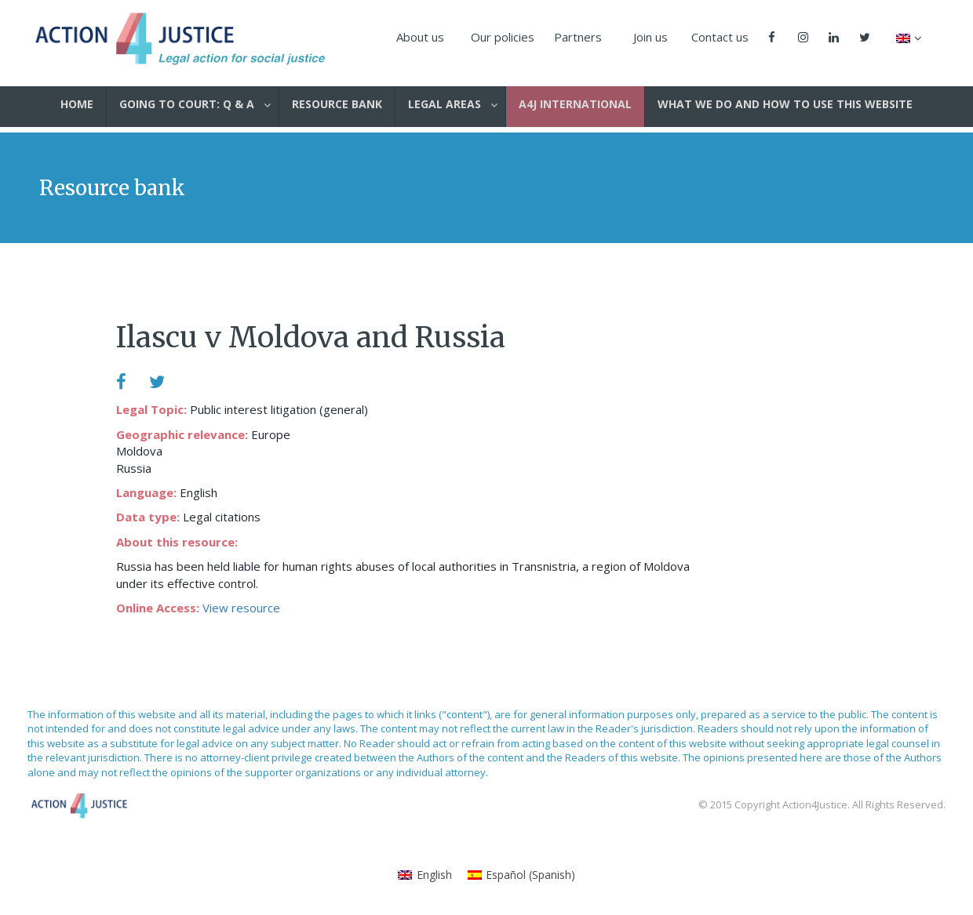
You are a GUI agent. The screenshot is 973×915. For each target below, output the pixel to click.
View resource (241, 607)
